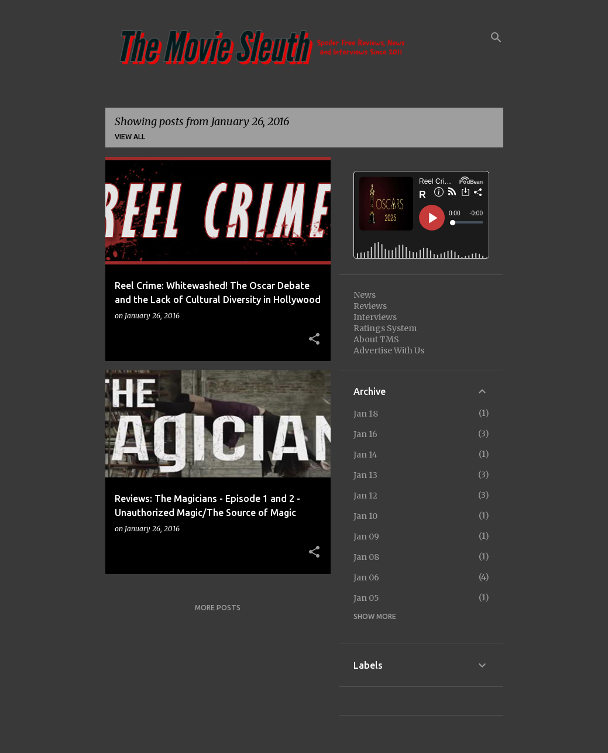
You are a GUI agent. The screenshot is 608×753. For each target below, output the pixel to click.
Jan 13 (365, 475)
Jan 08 (366, 557)
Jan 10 (365, 516)
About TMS (376, 339)
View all (130, 136)
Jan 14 (365, 454)
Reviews (370, 306)
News (364, 295)
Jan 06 (366, 577)
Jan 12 (365, 495)
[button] (314, 339)
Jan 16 (365, 434)
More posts (218, 607)
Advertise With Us (388, 350)
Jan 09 (366, 536)
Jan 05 (366, 598)
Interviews (375, 317)
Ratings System (385, 328)
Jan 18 (365, 413)
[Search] (496, 37)
